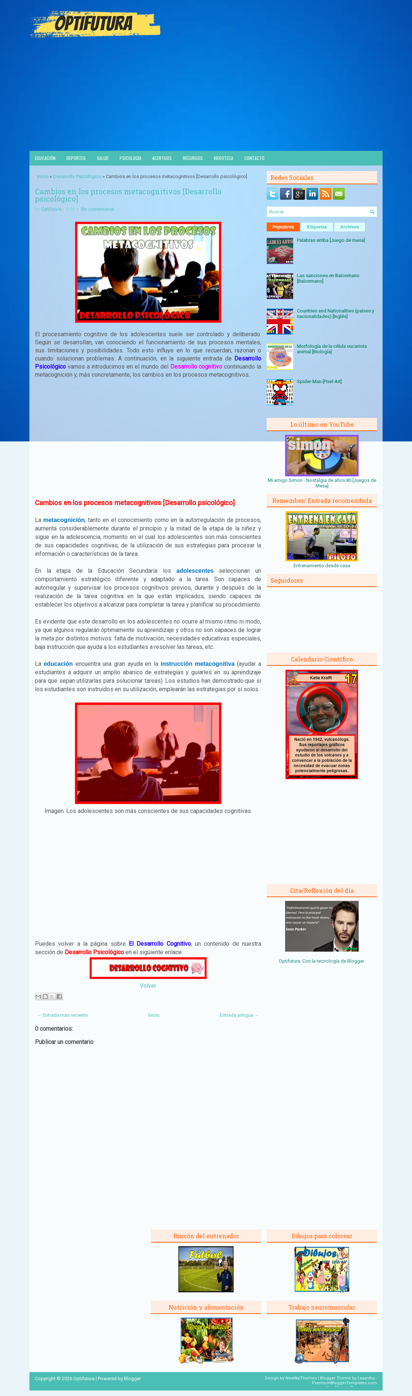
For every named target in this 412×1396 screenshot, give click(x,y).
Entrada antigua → (239, 1015)
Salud (103, 158)
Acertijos (162, 158)
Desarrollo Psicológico (77, 176)
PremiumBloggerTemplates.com (344, 1383)
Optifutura (51, 209)
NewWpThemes (301, 1378)
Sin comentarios (97, 209)
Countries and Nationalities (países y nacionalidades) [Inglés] (335, 313)
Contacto (254, 158)
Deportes (76, 158)
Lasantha (366, 1378)
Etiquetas (317, 227)
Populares (283, 227)
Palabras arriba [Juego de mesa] (331, 240)
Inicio (43, 176)
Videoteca (223, 158)
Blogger (355, 961)
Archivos (349, 227)
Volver (148, 985)
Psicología (130, 158)
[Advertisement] (206, 95)
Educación (45, 158)
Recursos (193, 158)
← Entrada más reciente (62, 1015)
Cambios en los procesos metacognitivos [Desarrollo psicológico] (128, 195)
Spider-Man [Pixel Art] (319, 381)
